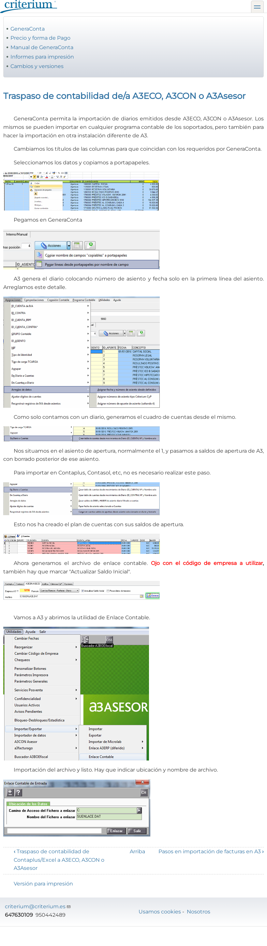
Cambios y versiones (37, 66)
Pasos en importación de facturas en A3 (211, 851)
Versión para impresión (43, 884)
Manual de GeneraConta (41, 47)
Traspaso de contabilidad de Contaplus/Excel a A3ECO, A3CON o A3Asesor (59, 859)
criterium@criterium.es (38, 906)
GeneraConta (27, 29)
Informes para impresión (42, 57)
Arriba (137, 851)
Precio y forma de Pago (40, 38)
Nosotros (198, 912)
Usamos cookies (160, 912)
